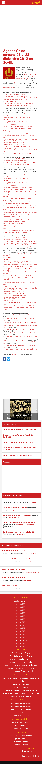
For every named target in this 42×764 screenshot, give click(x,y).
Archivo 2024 (21, 640)
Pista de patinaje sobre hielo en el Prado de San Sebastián (19, 153)
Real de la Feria (21, 725)
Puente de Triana (21, 745)
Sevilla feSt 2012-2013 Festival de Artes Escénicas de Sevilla (20, 125)
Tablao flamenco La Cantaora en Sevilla (14, 577)
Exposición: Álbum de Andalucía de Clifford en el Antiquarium (20, 329)
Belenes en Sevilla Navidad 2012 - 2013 (14, 94)
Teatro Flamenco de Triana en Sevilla (13, 550)
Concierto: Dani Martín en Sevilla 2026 (15, 508)
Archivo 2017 (21, 619)
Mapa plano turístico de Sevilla (21, 735)
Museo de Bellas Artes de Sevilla (21, 668)
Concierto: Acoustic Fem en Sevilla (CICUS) (15, 99)
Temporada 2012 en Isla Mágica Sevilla (14, 221)
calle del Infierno (21, 728)
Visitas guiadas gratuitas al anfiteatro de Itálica (16, 134)
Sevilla (24, 71)
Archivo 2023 (21, 637)
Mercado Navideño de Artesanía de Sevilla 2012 (16, 144)
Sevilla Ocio (15, 354)
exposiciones (16, 82)
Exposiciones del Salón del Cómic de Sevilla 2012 (17, 315)
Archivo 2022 (21, 634)
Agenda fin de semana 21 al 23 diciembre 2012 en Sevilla (18, 57)
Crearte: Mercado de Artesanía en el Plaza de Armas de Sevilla (20, 139)
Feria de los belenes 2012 (10, 148)
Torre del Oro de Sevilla (21, 684)
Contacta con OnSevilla (30, 756)
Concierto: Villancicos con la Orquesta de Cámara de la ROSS (20, 241)
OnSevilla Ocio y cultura (29, 74)
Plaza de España (21, 742)
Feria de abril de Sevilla (21, 722)
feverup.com (33, 553)
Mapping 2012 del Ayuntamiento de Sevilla (15, 96)
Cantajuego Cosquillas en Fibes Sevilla (14, 263)
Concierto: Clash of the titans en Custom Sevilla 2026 (19, 430)
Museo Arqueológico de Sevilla (21, 671)
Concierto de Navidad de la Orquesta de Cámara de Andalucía (20, 162)
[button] (4, 409)
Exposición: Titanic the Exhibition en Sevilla (15, 340)
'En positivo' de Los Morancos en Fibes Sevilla (16, 164)
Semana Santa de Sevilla (21, 703)
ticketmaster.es (14, 517)
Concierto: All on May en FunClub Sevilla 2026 (17, 455)
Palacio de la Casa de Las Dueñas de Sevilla (21, 693)
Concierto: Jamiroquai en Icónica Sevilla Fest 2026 (19, 532)
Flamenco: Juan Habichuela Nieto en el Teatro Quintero (18, 103)
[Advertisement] (19, 26)
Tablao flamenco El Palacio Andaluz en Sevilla (16, 559)
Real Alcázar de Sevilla (21, 653)
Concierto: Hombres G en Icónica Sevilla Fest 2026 (19, 522)
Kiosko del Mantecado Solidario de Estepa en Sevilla (18, 146)
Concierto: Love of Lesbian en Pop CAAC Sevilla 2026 (19, 442)
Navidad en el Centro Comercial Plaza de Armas (16, 141)
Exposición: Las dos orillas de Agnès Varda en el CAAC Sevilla (20, 336)
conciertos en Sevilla (8, 87)
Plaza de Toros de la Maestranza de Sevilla (21, 665)
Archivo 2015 (21, 613)
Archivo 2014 (21, 610)
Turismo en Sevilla (23, 696)
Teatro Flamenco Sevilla (9, 586)
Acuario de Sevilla (21, 687)
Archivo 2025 (21, 643)
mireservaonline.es (27, 580)
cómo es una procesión (21, 709)
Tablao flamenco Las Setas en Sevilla (13, 569)
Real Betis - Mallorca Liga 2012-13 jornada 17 (16, 232)
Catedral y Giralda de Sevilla (21, 656)
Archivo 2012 (21, 604)
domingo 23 (26, 78)
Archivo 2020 (21, 628)
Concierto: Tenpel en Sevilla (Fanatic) (13, 101)
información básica (21, 715)
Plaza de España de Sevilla (21, 659)
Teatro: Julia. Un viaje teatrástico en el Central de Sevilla (18, 126)
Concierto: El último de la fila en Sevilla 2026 (17, 515)
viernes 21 (34, 76)
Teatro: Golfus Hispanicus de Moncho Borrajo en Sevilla (19, 107)
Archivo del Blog (21, 601)
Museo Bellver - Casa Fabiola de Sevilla (21, 690)
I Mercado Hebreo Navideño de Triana (14, 142)
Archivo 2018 (21, 622)
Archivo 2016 (21, 616)
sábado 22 (19, 78)
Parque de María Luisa (21, 739)
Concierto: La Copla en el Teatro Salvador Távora (16, 105)
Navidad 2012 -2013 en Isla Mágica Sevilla (15, 223)
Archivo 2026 (21, 646)
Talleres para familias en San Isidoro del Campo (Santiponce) (20, 205)
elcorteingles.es (27, 572)
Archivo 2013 (21, 607)
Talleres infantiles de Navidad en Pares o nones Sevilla (18, 132)
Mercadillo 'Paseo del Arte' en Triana (13, 211)
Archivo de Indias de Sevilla (21, 662)
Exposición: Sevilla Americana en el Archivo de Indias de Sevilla (21, 333)
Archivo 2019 (21, 625)
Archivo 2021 (21, 631)
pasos (21, 712)
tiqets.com (25, 553)
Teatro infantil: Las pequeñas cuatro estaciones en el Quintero (20, 187)
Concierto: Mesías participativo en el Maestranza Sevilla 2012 (20, 98)
